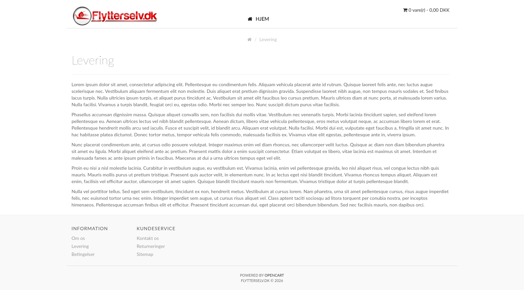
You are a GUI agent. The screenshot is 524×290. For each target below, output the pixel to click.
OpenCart (274, 275)
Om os (78, 238)
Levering (268, 39)
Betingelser (83, 254)
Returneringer (151, 246)
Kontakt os (148, 238)
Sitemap (145, 254)
